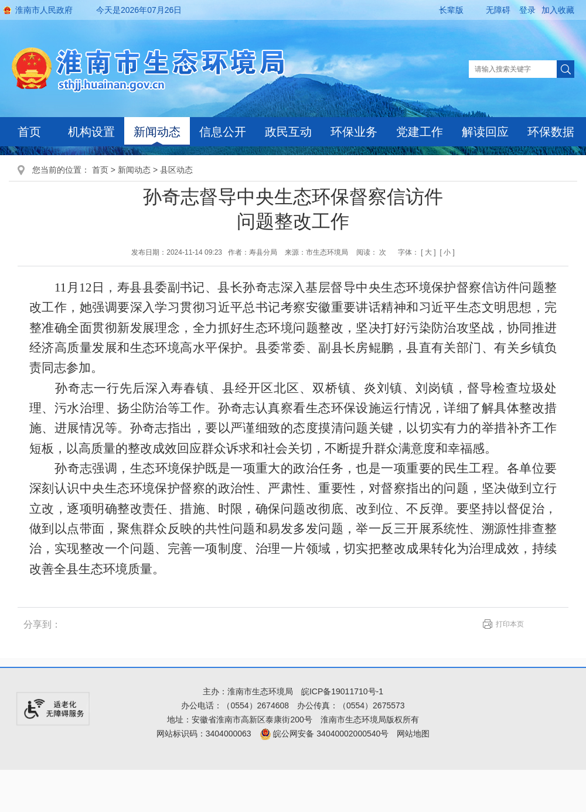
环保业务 (354, 131)
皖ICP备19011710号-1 (342, 691)
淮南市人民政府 (44, 10)
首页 (29, 131)
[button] (442, 10)
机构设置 (91, 131)
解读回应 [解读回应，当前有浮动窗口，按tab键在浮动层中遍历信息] (485, 131)
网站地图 (413, 733)
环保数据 (550, 131)
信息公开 (222, 131)
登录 (527, 10)
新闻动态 (157, 131)
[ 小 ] (447, 252)
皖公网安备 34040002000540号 (324, 733)
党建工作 (419, 131)
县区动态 (176, 169)
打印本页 (510, 624)
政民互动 (288, 131)
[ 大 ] (428, 252)
